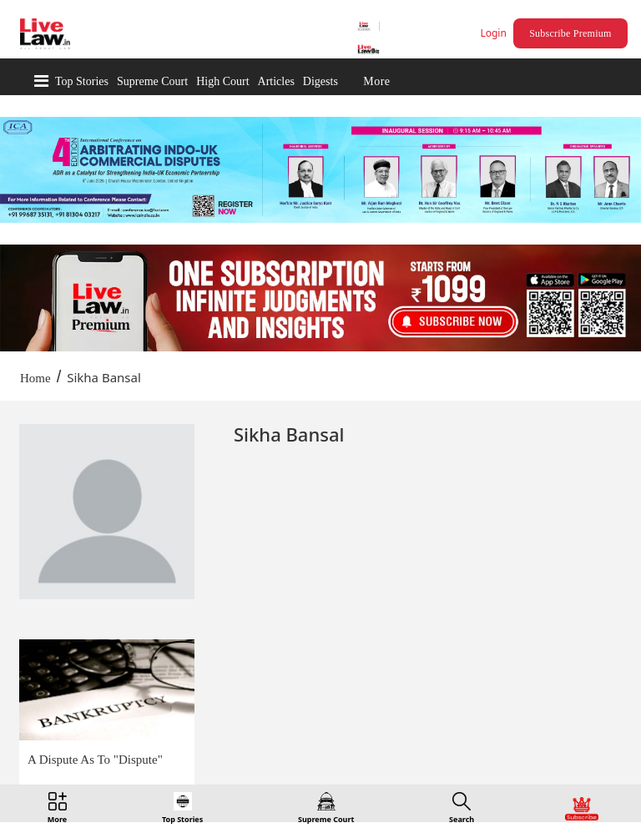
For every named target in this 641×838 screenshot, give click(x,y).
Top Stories (82, 81)
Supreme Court (152, 81)
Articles (276, 81)
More (376, 81)
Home (35, 378)
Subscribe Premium (570, 33)
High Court (222, 81)
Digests (320, 81)
